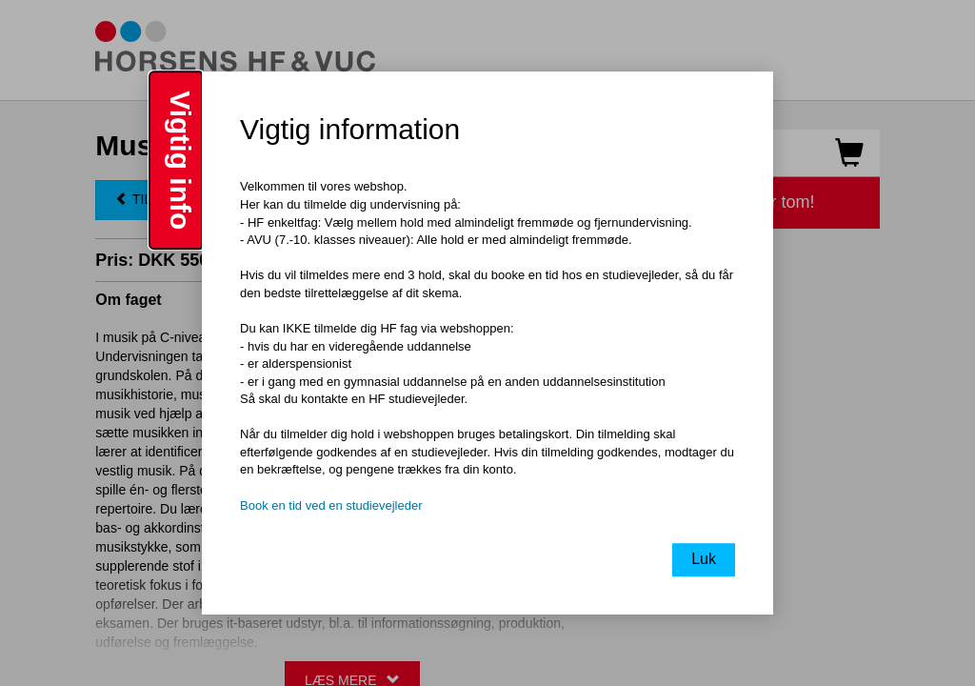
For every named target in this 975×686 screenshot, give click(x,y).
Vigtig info (180, 160)
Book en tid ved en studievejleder (331, 505)
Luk (703, 559)
